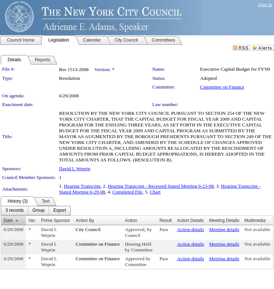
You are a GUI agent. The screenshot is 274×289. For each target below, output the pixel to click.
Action (131, 220)
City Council (88, 229)
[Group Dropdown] (38, 210)
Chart (155, 192)
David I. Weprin (74, 168)
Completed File (128, 192)
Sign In (265, 4)
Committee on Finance (222, 87)
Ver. (32, 220)
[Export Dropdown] (59, 210)
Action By (85, 220)
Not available (257, 229)
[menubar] (36, 210)
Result (166, 220)
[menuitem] (14, 210)
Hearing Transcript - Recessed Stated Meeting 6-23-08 (161, 186)
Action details (190, 229)
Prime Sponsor (55, 220)
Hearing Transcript (82, 186)
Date (8, 220)
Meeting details (224, 229)
